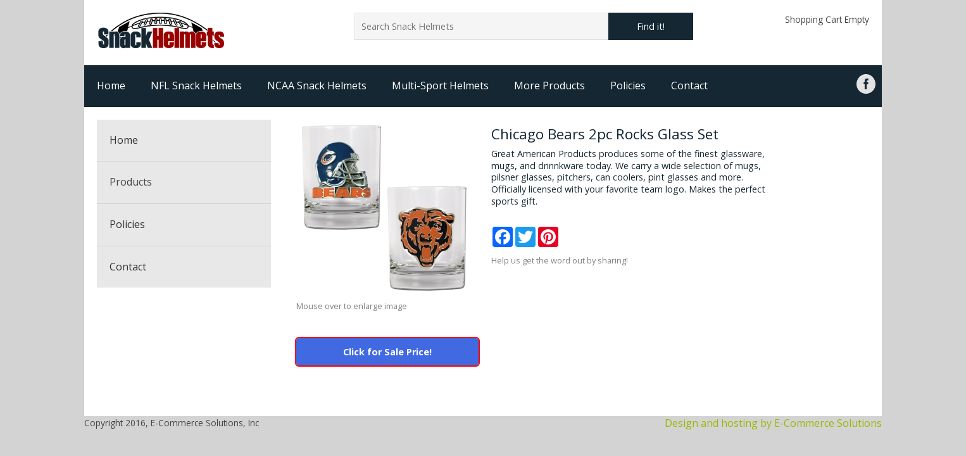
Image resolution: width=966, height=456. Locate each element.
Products (131, 182)
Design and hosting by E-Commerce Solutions (773, 423)
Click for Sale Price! (387, 352)
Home (111, 85)
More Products (549, 85)
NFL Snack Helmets (196, 85)
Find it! (651, 26)
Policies (628, 85)
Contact (689, 85)
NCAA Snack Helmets (317, 85)
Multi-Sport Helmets (440, 85)
